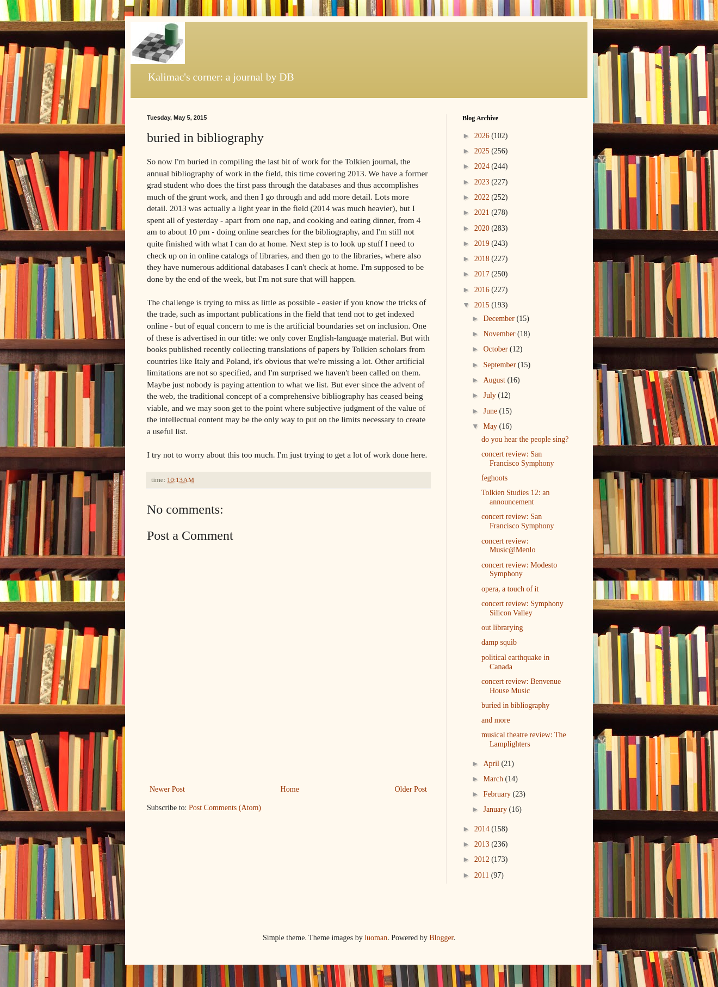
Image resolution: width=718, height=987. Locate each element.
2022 (483, 197)
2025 (483, 151)
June (491, 411)
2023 (483, 182)
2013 (483, 844)
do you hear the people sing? (525, 439)
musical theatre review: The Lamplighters (523, 739)
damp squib (499, 642)
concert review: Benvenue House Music (521, 686)
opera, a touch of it (509, 589)
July (490, 395)
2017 (483, 274)
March (494, 779)
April (492, 764)
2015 (483, 305)
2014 (483, 829)
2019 (483, 243)
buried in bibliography (515, 705)
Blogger (441, 938)
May (491, 426)
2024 (483, 166)
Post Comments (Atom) (225, 808)
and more (495, 720)
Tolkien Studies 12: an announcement (515, 497)
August (495, 380)
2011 (482, 875)
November (500, 334)
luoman (375, 938)
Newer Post (167, 789)
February (497, 794)
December (499, 318)
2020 (483, 228)
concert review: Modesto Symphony (519, 569)
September (500, 365)
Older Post (411, 789)
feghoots (494, 478)
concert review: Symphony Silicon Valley (522, 608)
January (496, 809)
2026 (483, 136)
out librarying (502, 628)
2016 (483, 290)
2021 (483, 212)
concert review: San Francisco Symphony (517, 458)
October (496, 349)
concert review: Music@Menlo (508, 545)
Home (290, 789)
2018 (483, 259)
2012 (483, 859)
